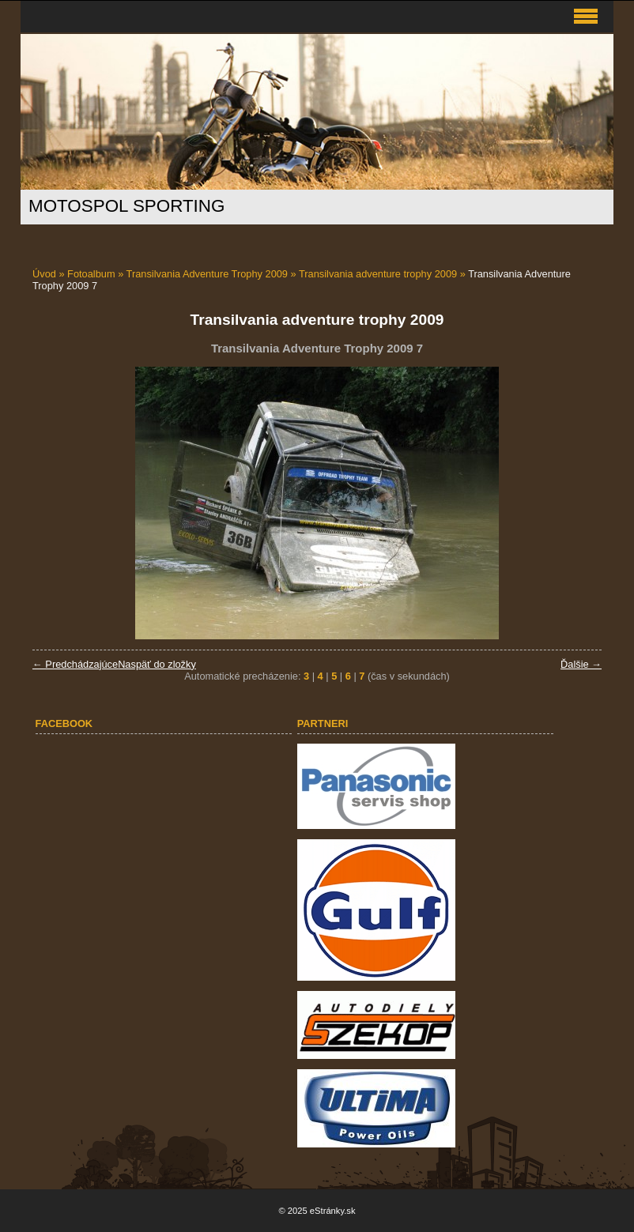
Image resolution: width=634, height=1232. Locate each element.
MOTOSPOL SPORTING (126, 206)
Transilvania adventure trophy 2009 (378, 274)
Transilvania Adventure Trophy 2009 (207, 274)
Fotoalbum (91, 274)
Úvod (44, 274)
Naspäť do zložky (157, 664)
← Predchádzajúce (75, 664)
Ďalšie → (581, 664)
